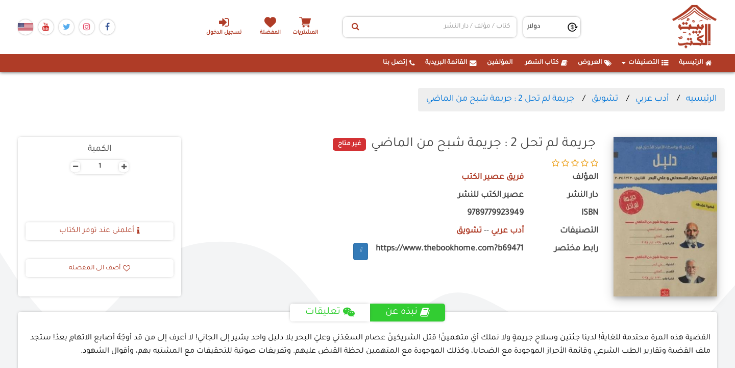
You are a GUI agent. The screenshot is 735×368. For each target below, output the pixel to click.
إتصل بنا (399, 62)
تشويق (605, 99)
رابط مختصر (576, 249)
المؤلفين (499, 62)
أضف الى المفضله (99, 268)
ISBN (589, 213)
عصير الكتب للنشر (491, 195)
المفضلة (270, 33)
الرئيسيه (701, 99)
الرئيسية (695, 62)
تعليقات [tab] (330, 312)
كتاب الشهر (546, 62)
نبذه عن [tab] (407, 312)
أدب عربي (652, 99)
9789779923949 (495, 213)
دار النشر (583, 195)
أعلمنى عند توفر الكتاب (99, 231)
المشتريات (305, 33)
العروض (594, 62)
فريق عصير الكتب (492, 177)
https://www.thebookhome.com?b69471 (450, 249)
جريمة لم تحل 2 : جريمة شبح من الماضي (500, 99)
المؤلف (585, 177)
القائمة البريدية (451, 62)
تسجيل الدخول (224, 26)
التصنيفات (645, 62)
